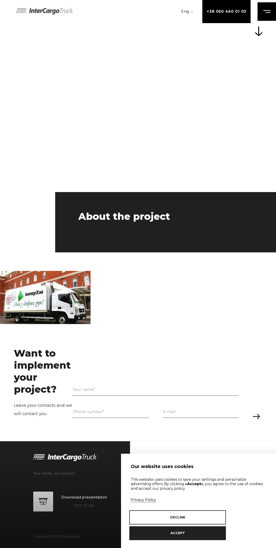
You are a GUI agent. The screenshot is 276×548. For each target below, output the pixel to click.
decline (234, 533)
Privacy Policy (143, 516)
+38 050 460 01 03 (222, 11)
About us (146, 455)
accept (163, 533)
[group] (45, 297)
